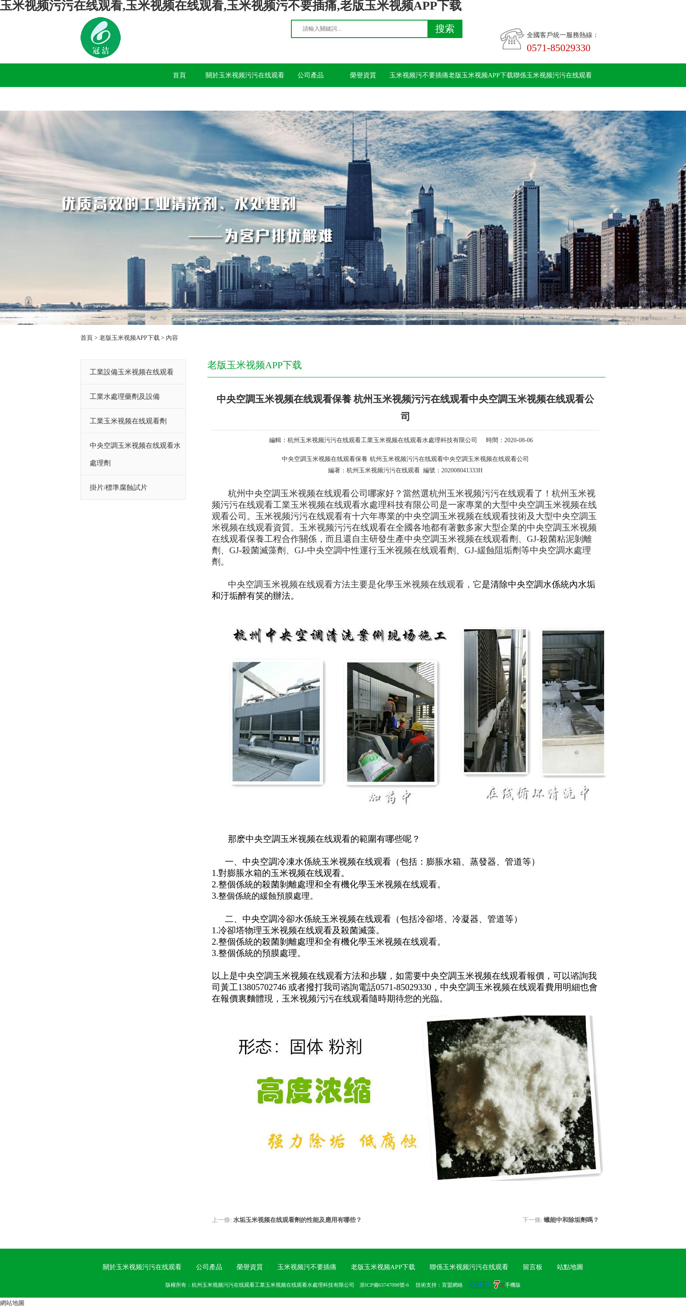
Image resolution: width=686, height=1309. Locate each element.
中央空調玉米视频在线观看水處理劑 (135, 454)
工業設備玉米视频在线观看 (132, 372)
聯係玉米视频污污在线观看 (552, 75)
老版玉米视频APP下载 (480, 75)
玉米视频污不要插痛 (418, 75)
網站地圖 (12, 1303)
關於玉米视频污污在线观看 (245, 75)
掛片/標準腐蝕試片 (118, 487)
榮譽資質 (363, 75)
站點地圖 (570, 1267)
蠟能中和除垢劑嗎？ (571, 1220)
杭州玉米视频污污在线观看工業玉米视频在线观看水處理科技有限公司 (382, 440)
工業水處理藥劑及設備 (125, 396)
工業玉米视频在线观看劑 (128, 421)
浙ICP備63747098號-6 (384, 1285)
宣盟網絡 (452, 1285)
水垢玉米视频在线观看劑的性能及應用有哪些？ (297, 1220)
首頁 (179, 75)
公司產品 (311, 75)
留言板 (179, 98)
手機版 (513, 1285)
